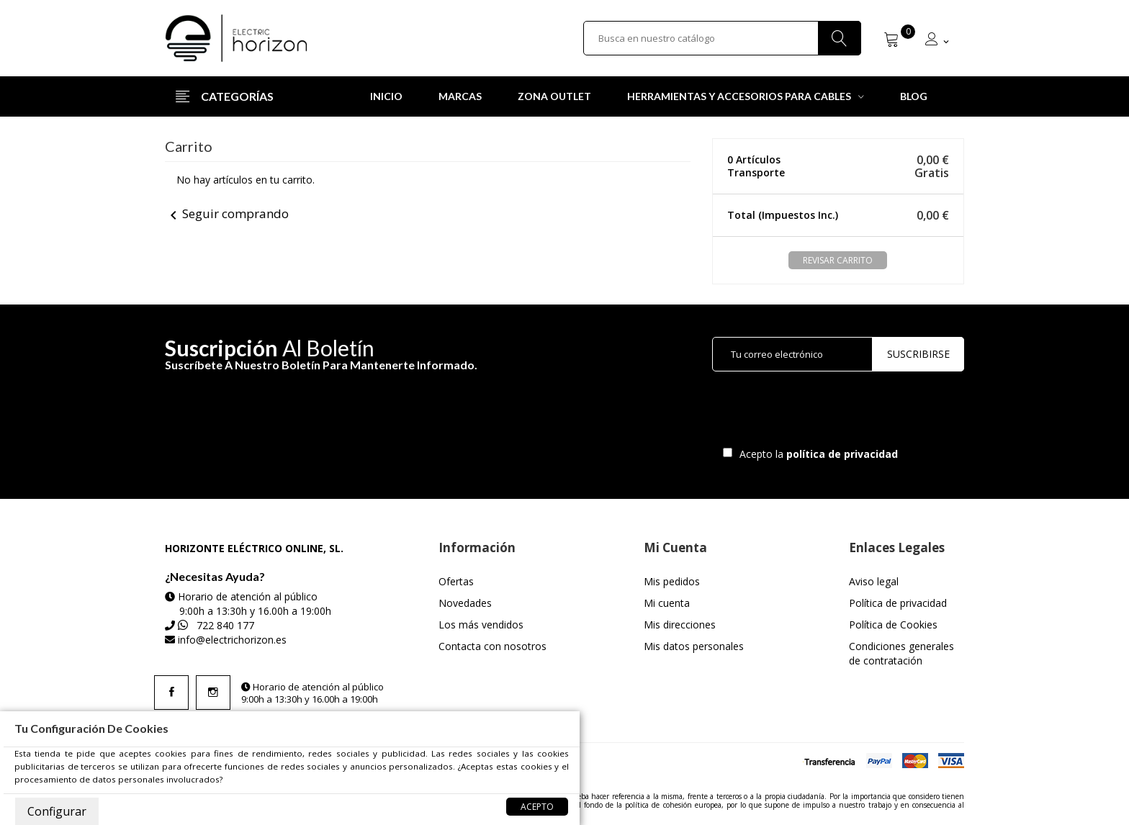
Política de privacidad (898, 603)
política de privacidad (843, 454)
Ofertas (456, 581)
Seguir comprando (227, 213)
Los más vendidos (480, 624)
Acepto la (816, 454)
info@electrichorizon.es (232, 639)
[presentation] (832, 412)
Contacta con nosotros (492, 646)
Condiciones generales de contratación (901, 653)
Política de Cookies (893, 624)
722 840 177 (225, 625)
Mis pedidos (672, 581)
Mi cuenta (667, 603)
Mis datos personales (694, 646)
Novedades (465, 603)
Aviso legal (874, 581)
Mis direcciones (680, 624)
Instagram (213, 692)
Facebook (171, 692)
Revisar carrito (838, 260)
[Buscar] (722, 38)
